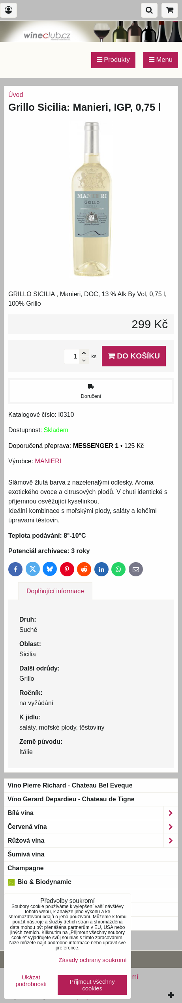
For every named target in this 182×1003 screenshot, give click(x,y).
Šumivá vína (26, 854)
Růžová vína (93, 840)
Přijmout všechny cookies (92, 985)
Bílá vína (93, 813)
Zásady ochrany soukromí (92, 960)
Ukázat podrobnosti (30, 980)
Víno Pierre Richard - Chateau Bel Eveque (70, 785)
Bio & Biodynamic (39, 882)
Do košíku (134, 356)
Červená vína (93, 827)
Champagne (26, 868)
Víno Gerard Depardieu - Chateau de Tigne (71, 799)
